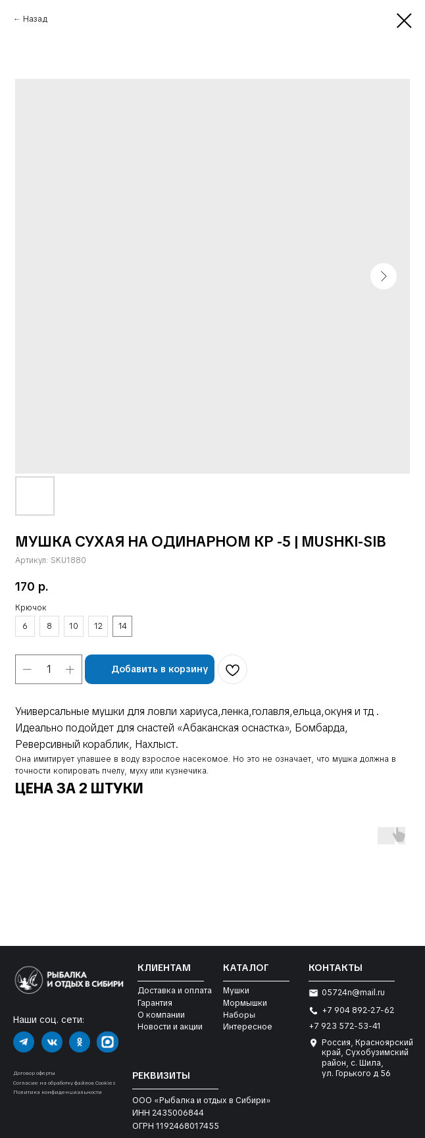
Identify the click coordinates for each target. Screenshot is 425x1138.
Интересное (247, 1027)
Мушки (236, 990)
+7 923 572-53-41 (345, 1026)
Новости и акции (170, 1027)
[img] (23, 1041)
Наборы (239, 1014)
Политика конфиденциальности (57, 1092)
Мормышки (245, 1003)
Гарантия (155, 1003)
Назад (35, 19)
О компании (161, 1015)
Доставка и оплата (175, 990)
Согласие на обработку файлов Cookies (64, 1082)
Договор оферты (34, 1073)
